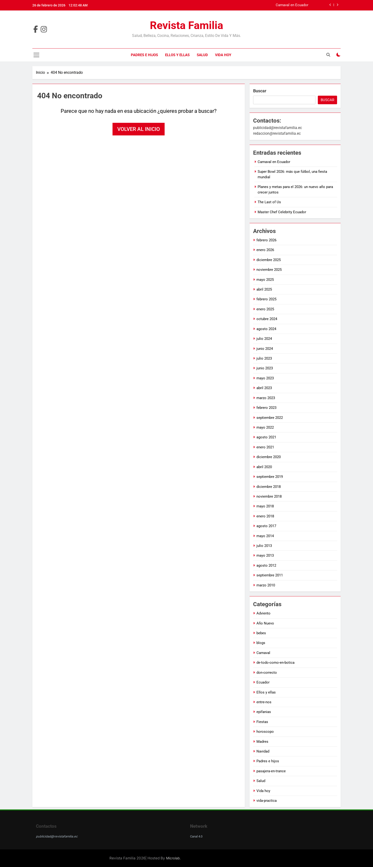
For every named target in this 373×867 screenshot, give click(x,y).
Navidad (262, 751)
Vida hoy (223, 55)
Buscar (259, 90)
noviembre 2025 (269, 270)
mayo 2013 (265, 555)
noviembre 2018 (269, 496)
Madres (262, 741)
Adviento (263, 613)
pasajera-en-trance (271, 771)
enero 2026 (265, 250)
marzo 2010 (265, 585)
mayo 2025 (265, 279)
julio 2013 (264, 546)
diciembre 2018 (268, 487)
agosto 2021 (266, 437)
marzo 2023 (265, 398)
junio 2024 (264, 349)
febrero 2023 (266, 408)
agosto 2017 (266, 526)
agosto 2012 (266, 565)
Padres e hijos (144, 55)
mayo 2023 (265, 378)
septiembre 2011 (269, 575)
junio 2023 (264, 368)
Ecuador (263, 682)
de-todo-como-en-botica (275, 662)
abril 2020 (264, 467)
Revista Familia (186, 25)
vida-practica (266, 800)
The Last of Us (269, 202)
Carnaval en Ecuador (292, 5)
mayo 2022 (265, 427)
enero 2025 (265, 309)
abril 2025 (264, 289)
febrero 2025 (266, 299)
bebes (261, 633)
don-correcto (266, 672)
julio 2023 (264, 358)
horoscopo (265, 731)
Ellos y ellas (177, 55)
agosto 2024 (266, 329)
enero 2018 (265, 516)
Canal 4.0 (196, 836)
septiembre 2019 (269, 477)
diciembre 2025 (268, 260)
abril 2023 (264, 388)
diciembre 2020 (268, 457)
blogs (260, 643)
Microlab (173, 858)
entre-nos (263, 702)
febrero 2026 (266, 240)
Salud (202, 55)
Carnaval (263, 653)
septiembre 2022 (269, 418)
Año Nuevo (265, 623)
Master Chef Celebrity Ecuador (282, 212)
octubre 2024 (266, 319)
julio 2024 (264, 339)
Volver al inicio (138, 129)
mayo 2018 (265, 506)
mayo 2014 (265, 536)
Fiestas (262, 722)
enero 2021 (265, 447)
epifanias (263, 712)
